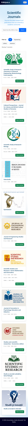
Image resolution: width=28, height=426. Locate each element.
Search (22, 30)
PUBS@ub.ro (5, 2)
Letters (5, 43)
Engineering (17, 39)
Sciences (12, 43)
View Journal (19, 81)
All (10, 39)
